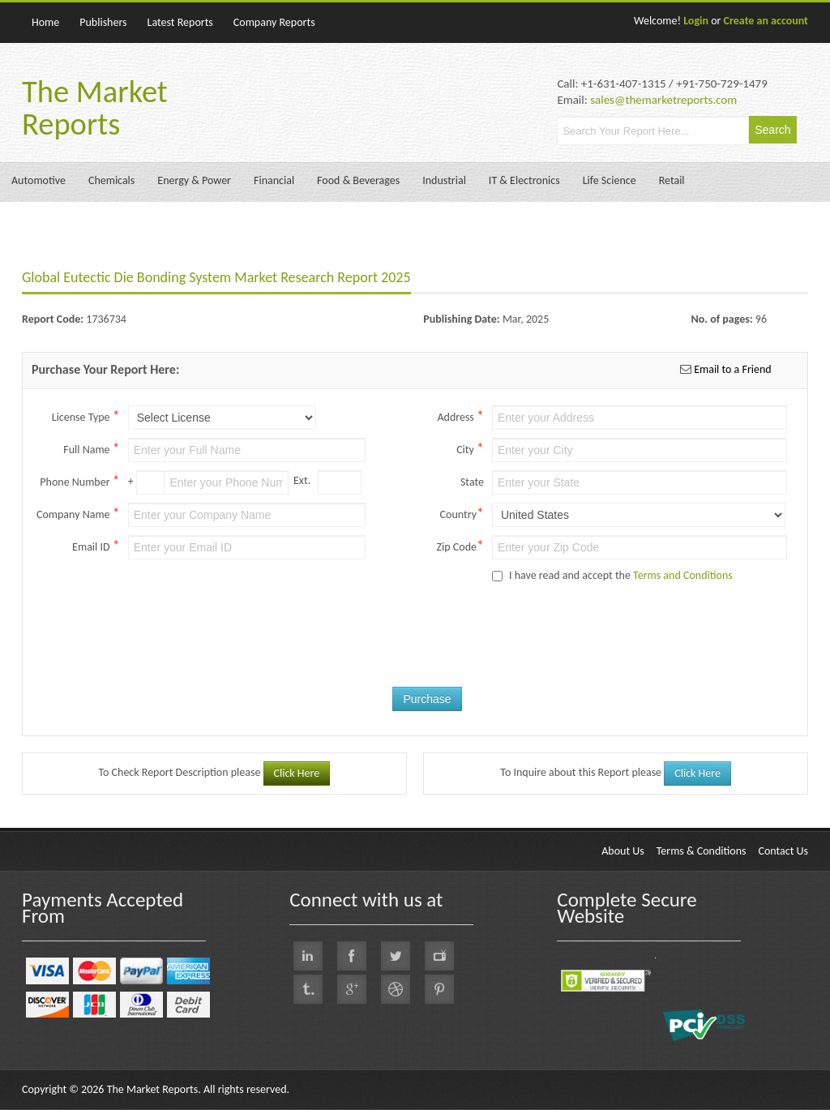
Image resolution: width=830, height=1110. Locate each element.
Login (695, 21)
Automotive (38, 180)
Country (462, 513)
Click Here (297, 773)
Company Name (78, 513)
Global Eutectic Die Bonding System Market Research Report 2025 (216, 277)
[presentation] (467, 647)
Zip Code (460, 546)
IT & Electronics (524, 180)
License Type (86, 416)
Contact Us (783, 851)
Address (460, 416)
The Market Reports (95, 107)
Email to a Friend (731, 369)
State (472, 482)
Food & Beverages (358, 180)
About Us (622, 851)
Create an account (766, 21)
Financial (274, 180)
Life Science (609, 180)
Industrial (444, 180)
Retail (672, 180)
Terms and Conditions (683, 575)
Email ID (96, 546)
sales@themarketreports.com (663, 99)
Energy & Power (194, 180)
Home (45, 22)
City (470, 448)
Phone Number (79, 481)
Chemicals (111, 180)
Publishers (102, 22)
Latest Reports (180, 22)
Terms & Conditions (702, 851)
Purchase (427, 698)
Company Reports (274, 22)
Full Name (91, 448)
